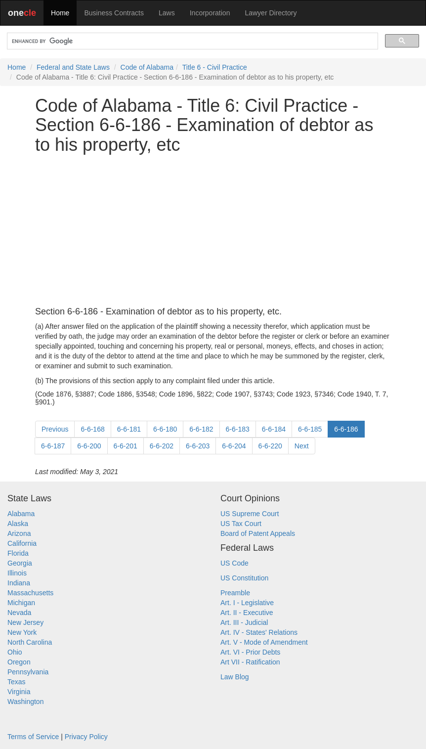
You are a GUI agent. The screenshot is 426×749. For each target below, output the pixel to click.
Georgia (19, 563)
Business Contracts (114, 13)
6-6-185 (310, 429)
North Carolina (29, 642)
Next (302, 446)
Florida (18, 553)
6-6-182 (201, 429)
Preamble (235, 593)
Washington (25, 701)
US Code (234, 563)
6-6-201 (125, 446)
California (22, 543)
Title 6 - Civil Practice (214, 67)
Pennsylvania (27, 672)
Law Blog (234, 677)
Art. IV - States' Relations (259, 632)
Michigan (21, 603)
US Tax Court (240, 524)
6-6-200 (89, 446)
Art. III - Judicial (244, 622)
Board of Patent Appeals (257, 533)
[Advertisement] (213, 231)
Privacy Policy (86, 737)
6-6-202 (161, 446)
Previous (55, 429)
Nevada (19, 613)
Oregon (19, 662)
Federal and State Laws (73, 67)
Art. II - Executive (246, 613)
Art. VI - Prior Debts (250, 652)
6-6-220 (270, 446)
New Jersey (25, 622)
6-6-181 (129, 429)
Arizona (19, 533)
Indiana (18, 583)
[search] (191, 41)
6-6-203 (198, 446)
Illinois (17, 573)
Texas (16, 682)
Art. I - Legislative (247, 603)
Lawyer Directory (271, 13)
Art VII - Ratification (250, 662)
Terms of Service (33, 737)
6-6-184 (274, 429)
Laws (167, 13)
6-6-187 (53, 446)
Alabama (21, 514)
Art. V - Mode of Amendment (264, 642)
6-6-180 (165, 429)
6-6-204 (234, 446)
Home (60, 13)
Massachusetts (30, 593)
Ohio (14, 652)
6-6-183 (238, 429)
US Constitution (244, 578)
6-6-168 (92, 429)
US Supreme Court (249, 514)
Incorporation (210, 13)
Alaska (17, 524)
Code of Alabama (147, 67)
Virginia (18, 692)
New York (22, 632)
